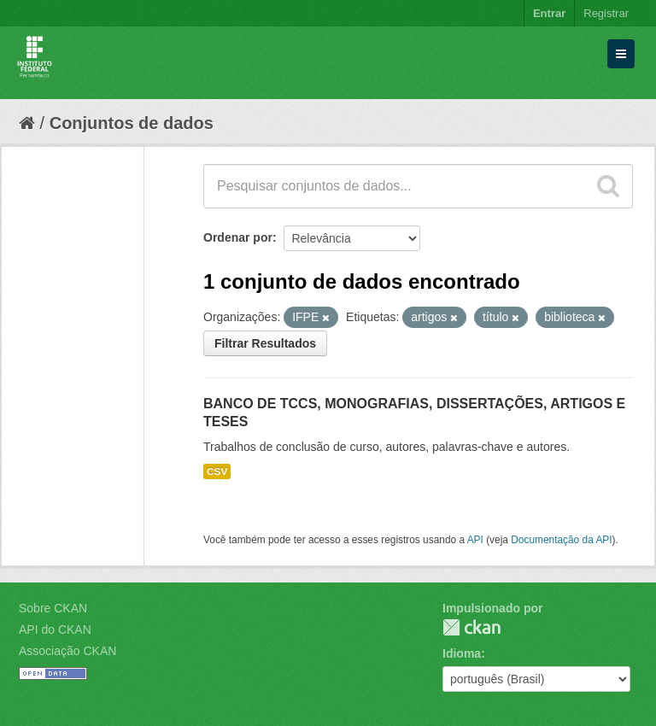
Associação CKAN (67, 651)
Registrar (606, 13)
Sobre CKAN (53, 608)
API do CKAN (55, 629)
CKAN (471, 627)
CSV (217, 471)
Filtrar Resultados (265, 343)
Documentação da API (561, 540)
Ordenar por (237, 237)
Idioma (461, 653)
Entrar (549, 13)
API (475, 540)
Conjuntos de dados (132, 123)
